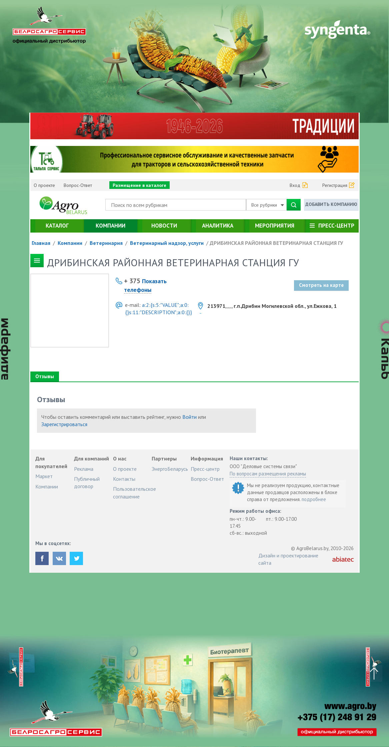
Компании (110, 225)
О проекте (44, 185)
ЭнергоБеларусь (170, 468)
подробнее (314, 499)
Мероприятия (274, 225)
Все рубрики (267, 205)
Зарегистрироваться (64, 424)
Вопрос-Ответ (78, 185)
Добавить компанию (331, 204)
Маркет (44, 476)
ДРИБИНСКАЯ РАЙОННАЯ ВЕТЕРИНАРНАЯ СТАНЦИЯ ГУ (276, 243)
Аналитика (217, 225)
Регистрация (334, 185)
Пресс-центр (336, 225)
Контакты (124, 478)
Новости (164, 225)
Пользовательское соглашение (134, 492)
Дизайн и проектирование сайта (288, 559)
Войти (189, 416)
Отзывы (44, 376)
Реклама (83, 468)
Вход (295, 185)
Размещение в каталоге (139, 185)
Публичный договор (87, 482)
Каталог (57, 225)
